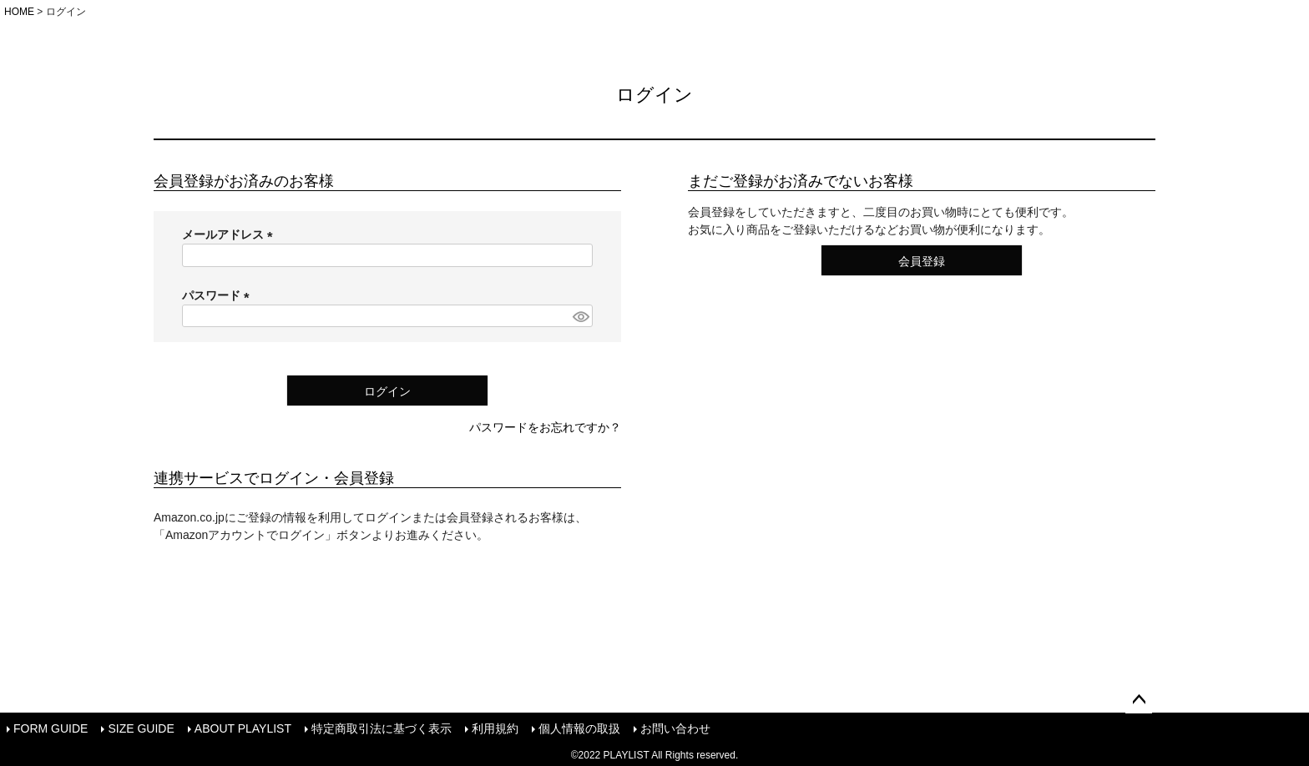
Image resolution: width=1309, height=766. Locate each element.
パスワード (218, 295)
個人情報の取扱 (579, 728)
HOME (19, 12)
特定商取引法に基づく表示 (381, 728)
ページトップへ (1138, 700)
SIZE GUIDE (141, 728)
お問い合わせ (675, 728)
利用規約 (495, 728)
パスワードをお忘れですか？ (545, 427)
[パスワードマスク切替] (580, 316)
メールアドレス (230, 234)
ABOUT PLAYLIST (243, 728)
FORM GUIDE (50, 728)
